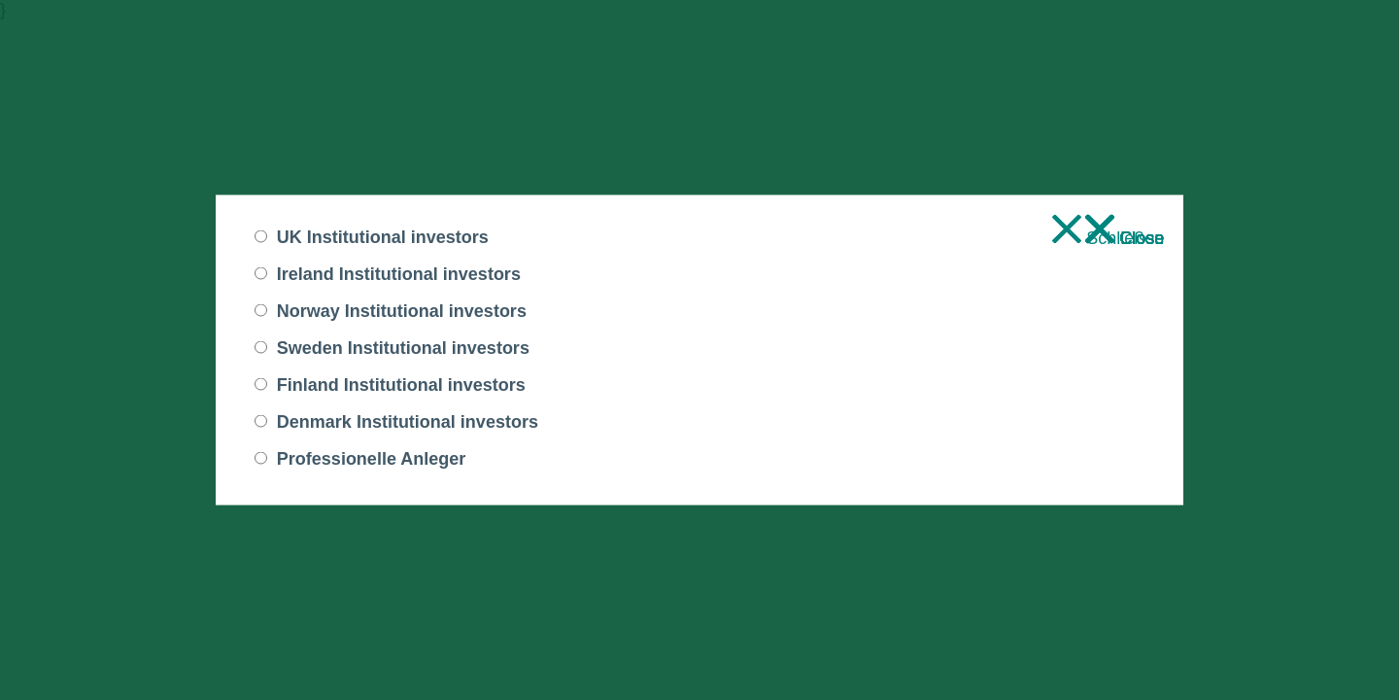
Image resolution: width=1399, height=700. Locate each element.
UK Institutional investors (372, 237)
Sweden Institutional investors (392, 348)
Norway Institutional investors (391, 311)
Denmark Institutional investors (396, 422)
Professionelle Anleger (360, 459)
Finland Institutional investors (390, 385)
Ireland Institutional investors (388, 274)
